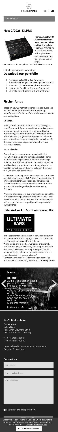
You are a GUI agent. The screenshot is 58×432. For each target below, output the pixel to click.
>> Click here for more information (19, 70)
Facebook (8, 349)
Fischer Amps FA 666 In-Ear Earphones (26, 80)
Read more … (15, 307)
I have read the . (20, 409)
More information (17, 303)
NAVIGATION (11, 18)
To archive (52, 307)
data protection (28, 409)
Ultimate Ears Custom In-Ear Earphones (29, 90)
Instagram (19, 349)
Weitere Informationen (36, 424)
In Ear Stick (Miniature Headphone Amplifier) (29, 85)
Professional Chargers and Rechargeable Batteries (31, 82)
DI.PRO (11, 278)
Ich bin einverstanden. (29, 428)
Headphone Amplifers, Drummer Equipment (29, 88)
